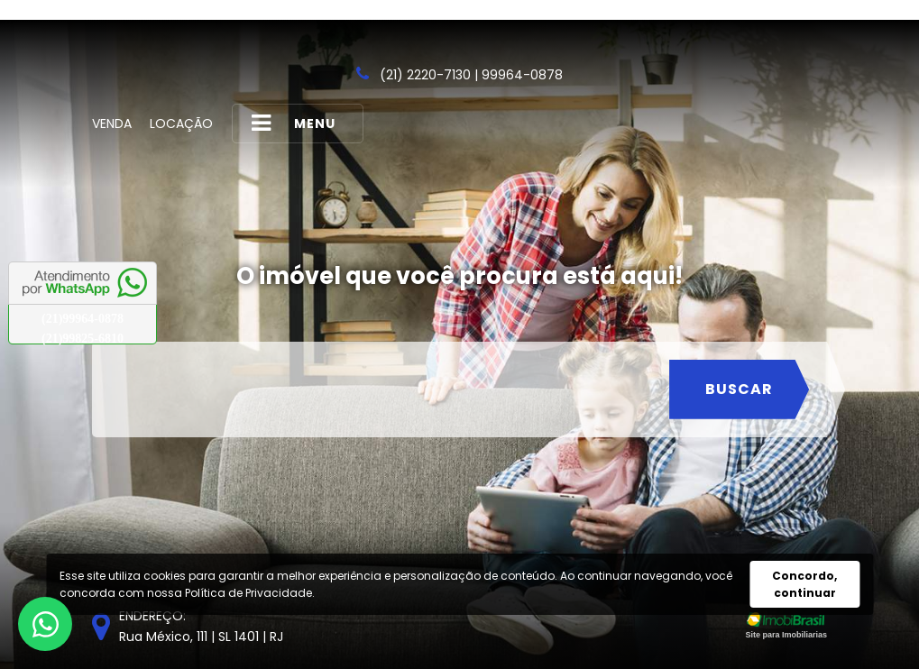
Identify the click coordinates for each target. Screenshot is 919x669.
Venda (112, 124)
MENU (293, 123)
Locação (181, 124)
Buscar (739, 389)
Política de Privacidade (248, 592)
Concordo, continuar (804, 584)
